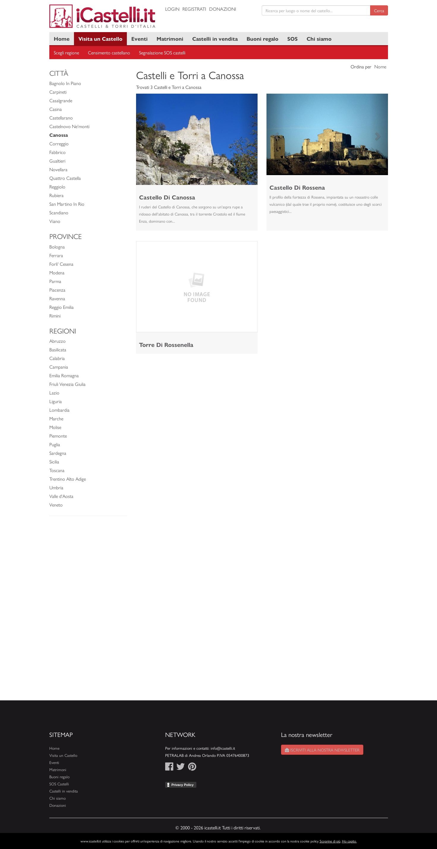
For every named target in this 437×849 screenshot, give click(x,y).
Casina (55, 109)
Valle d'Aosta (61, 496)
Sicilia (54, 461)
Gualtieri (57, 160)
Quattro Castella (65, 177)
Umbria (56, 487)
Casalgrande (60, 100)
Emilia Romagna (64, 375)
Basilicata (57, 349)
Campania (58, 366)
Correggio (59, 143)
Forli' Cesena (61, 263)
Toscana (56, 470)
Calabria (57, 358)
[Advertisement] (88, 611)
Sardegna (57, 452)
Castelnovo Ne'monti (69, 126)
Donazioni (222, 8)
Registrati (194, 8)
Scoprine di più (330, 841)
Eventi (139, 38)
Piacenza (57, 289)
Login (172, 8)
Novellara (58, 169)
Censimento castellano (109, 52)
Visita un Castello (100, 38)
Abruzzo (57, 340)
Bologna (57, 246)
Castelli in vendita (215, 38)
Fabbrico (57, 152)
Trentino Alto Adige (67, 478)
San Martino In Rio (66, 203)
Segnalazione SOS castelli (162, 52)
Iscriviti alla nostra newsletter (322, 750)
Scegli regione (66, 52)
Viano (54, 221)
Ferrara (56, 255)
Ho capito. (349, 841)
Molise (55, 427)
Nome (380, 66)
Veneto (56, 504)
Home (62, 38)
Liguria (55, 401)
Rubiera (56, 195)
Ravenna (57, 298)
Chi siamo (319, 38)
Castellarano (61, 117)
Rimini (55, 315)
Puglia (54, 444)
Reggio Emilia (61, 307)
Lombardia (59, 409)
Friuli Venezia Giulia (67, 384)
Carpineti (58, 91)
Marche (56, 418)
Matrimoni (170, 38)
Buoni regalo (262, 38)
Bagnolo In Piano (65, 83)
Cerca (379, 10)
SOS (292, 38)
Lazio (54, 392)
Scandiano (58, 212)
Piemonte (58, 435)
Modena (56, 272)
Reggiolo (57, 186)
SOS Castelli (59, 784)
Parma (55, 281)
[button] (145, 139)
